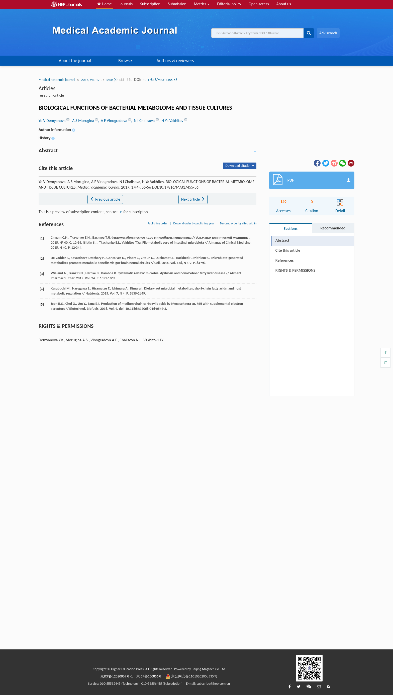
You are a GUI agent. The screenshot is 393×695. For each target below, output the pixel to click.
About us (283, 4)
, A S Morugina (82, 120)
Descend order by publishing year (193, 223)
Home (104, 4)
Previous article (105, 199)
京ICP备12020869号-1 (117, 676)
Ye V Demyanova (52, 120)
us (121, 211)
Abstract (282, 240)
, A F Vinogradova (113, 120)
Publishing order (157, 223)
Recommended (332, 228)
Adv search (328, 33)
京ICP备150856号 (149, 676)
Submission (177, 4)
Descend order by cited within (238, 223)
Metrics (202, 4)
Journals (126, 4)
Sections (291, 228)
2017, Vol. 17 (90, 80)
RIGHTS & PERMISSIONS (295, 270)
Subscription (150, 4)
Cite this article (287, 250)
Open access (259, 4)
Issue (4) (112, 80)
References (284, 260)
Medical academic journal (57, 80)
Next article (193, 199)
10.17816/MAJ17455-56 (160, 80)
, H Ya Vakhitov (171, 120)
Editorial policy (229, 4)
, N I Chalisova (143, 120)
